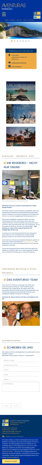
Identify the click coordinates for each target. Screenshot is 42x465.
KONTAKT (31, 20)
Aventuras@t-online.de (19, 63)
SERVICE (19, 20)
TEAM (25, 20)
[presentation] (17, 397)
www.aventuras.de (29, 242)
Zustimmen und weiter (11, 461)
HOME (7, 20)
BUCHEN (12, 20)
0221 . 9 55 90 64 (17, 66)
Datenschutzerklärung (12, 457)
